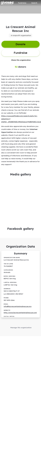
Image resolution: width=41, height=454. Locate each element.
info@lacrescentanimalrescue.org (17, 306)
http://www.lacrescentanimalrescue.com (20, 313)
